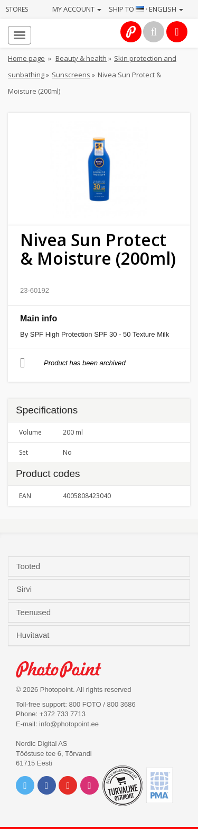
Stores (17, 9)
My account (76, 9)
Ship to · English (146, 9)
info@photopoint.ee (69, 724)
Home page (26, 58)
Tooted (29, 566)
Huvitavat (34, 635)
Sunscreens (71, 74)
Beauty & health (81, 58)
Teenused (34, 612)
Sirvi (25, 589)
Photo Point (64, 669)
